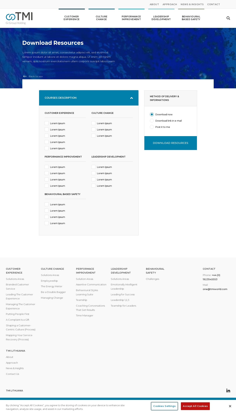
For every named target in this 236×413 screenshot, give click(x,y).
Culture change (101, 16)
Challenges (152, 278)
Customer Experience (72, 16)
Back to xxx (36, 76)
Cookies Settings (164, 406)
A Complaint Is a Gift (17, 319)
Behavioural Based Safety (191, 16)
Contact (213, 4)
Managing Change (52, 297)
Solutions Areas (15, 278)
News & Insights (192, 4)
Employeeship (49, 280)
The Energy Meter (51, 286)
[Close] (230, 406)
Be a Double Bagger (53, 292)
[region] (118, 406)
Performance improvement (131, 16)
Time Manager (84, 315)
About (154, 4)
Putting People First (17, 313)
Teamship (81, 299)
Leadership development (161, 16)
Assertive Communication (91, 284)
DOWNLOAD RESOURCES (170, 143)
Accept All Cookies (195, 406)
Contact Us (12, 373)
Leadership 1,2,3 (120, 299)
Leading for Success (123, 294)
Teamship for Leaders (123, 305)
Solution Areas (84, 278)
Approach (170, 4)
